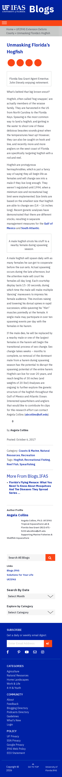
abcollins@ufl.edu (36, 414)
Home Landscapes (18, 679)
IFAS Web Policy (16, 748)
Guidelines (13, 716)
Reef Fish (12, 464)
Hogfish (18, 459)
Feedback (12, 703)
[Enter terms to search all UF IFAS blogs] (26, 557)
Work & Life (13, 683)
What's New (14, 720)
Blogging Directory (17, 708)
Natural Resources (17, 675)
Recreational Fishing (37, 459)
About (10, 699)
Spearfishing (27, 464)
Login (10, 724)
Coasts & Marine (29, 450)
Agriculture (13, 671)
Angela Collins (17, 515)
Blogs (41, 9)
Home (9, 29)
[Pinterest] (19, 652)
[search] (50, 557)
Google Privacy (15, 744)
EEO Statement (16, 753)
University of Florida (51, 769)
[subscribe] (47, 643)
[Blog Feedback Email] (35, 652)
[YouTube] (27, 652)
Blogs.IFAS (13, 570)
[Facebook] (8, 652)
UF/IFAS (11, 579)
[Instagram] (42, 652)
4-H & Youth (14, 687)
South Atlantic (30, 228)
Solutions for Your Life (20, 574)
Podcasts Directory (18, 712)
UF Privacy (13, 736)
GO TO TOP (33, 767)
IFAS (55, 770)
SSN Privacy (14, 740)
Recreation (28, 455)
